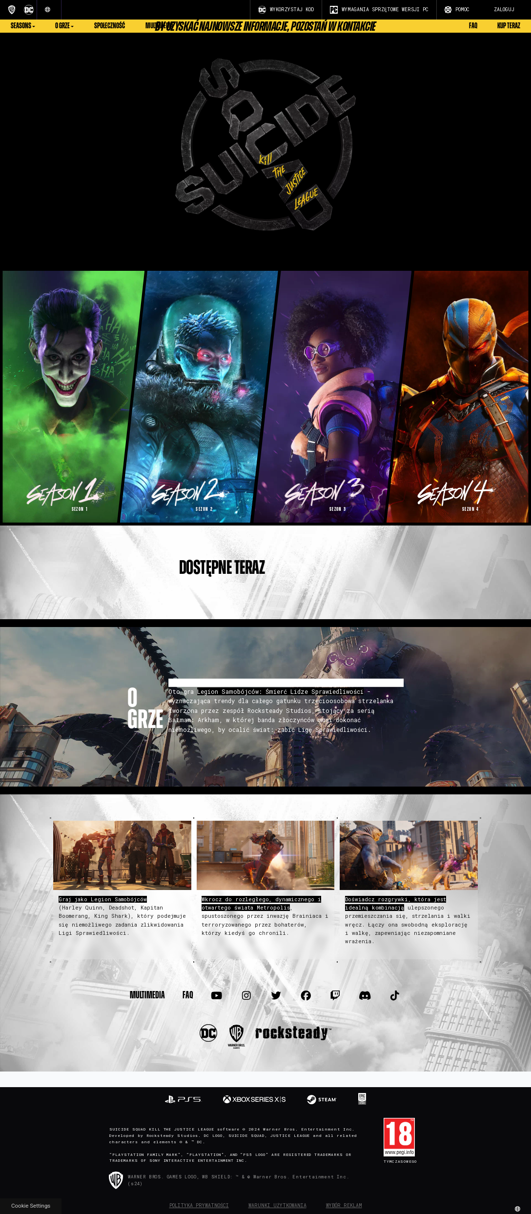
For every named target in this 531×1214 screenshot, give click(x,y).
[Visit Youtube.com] (217, 995)
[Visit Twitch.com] (335, 995)
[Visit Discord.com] (365, 995)
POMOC (457, 9)
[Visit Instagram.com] (246, 995)
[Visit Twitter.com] (276, 995)
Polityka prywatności (199, 1205)
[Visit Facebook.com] (305, 995)
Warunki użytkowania (277, 1205)
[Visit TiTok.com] (395, 995)
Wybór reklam (344, 1205)
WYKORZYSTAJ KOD (286, 10)
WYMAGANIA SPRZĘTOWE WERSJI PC (379, 10)
